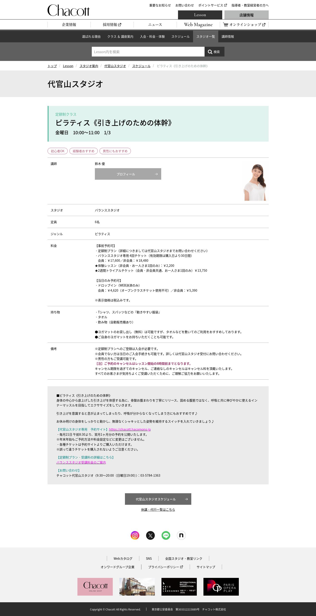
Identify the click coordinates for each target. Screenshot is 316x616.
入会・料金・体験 (152, 36)
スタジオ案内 (89, 66)
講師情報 (228, 36)
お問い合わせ (184, 5)
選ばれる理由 (91, 36)
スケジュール (180, 36)
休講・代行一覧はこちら (158, 509)
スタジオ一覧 (205, 36)
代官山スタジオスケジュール (156, 499)
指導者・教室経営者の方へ (250, 5)
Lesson (200, 15)
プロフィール (126, 174)
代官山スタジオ (115, 66)
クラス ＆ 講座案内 (120, 36)
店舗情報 (246, 15)
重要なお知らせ (160, 5)
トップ (52, 66)
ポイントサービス (210, 5)
